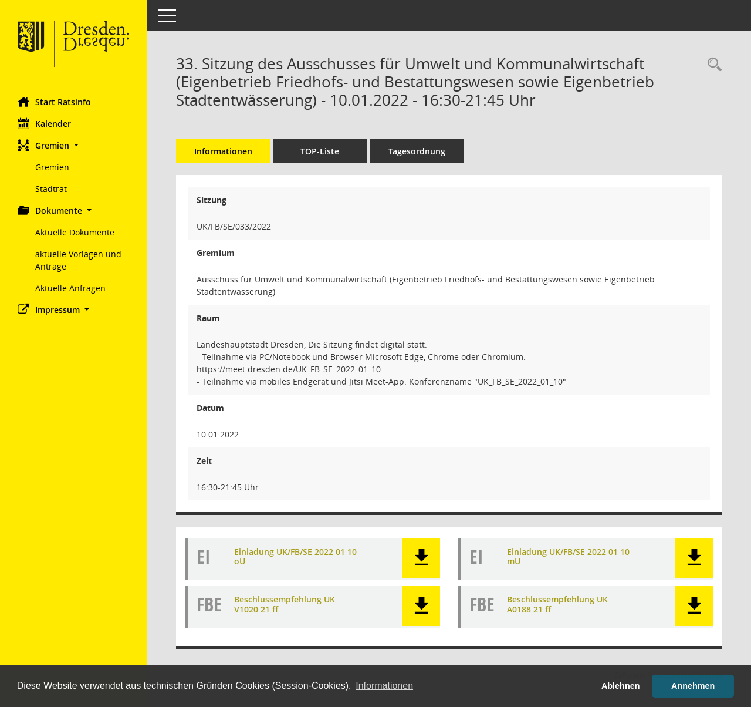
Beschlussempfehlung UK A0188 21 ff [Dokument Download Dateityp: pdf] (557, 604)
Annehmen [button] (693, 686)
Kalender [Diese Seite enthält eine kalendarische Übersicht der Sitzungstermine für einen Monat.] (44, 123)
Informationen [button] (384, 686)
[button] (73, 145)
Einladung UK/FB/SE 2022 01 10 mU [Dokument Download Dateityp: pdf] (568, 556)
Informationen (223, 151)
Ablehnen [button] (620, 686)
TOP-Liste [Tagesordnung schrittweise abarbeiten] (319, 151)
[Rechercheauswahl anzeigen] (712, 65)
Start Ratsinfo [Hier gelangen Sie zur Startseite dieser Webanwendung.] (54, 101)
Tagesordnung (416, 151)
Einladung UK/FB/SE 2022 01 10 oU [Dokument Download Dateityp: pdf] (295, 556)
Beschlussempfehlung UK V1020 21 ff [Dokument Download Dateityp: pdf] (284, 604)
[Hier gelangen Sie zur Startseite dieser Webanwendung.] (73, 44)
